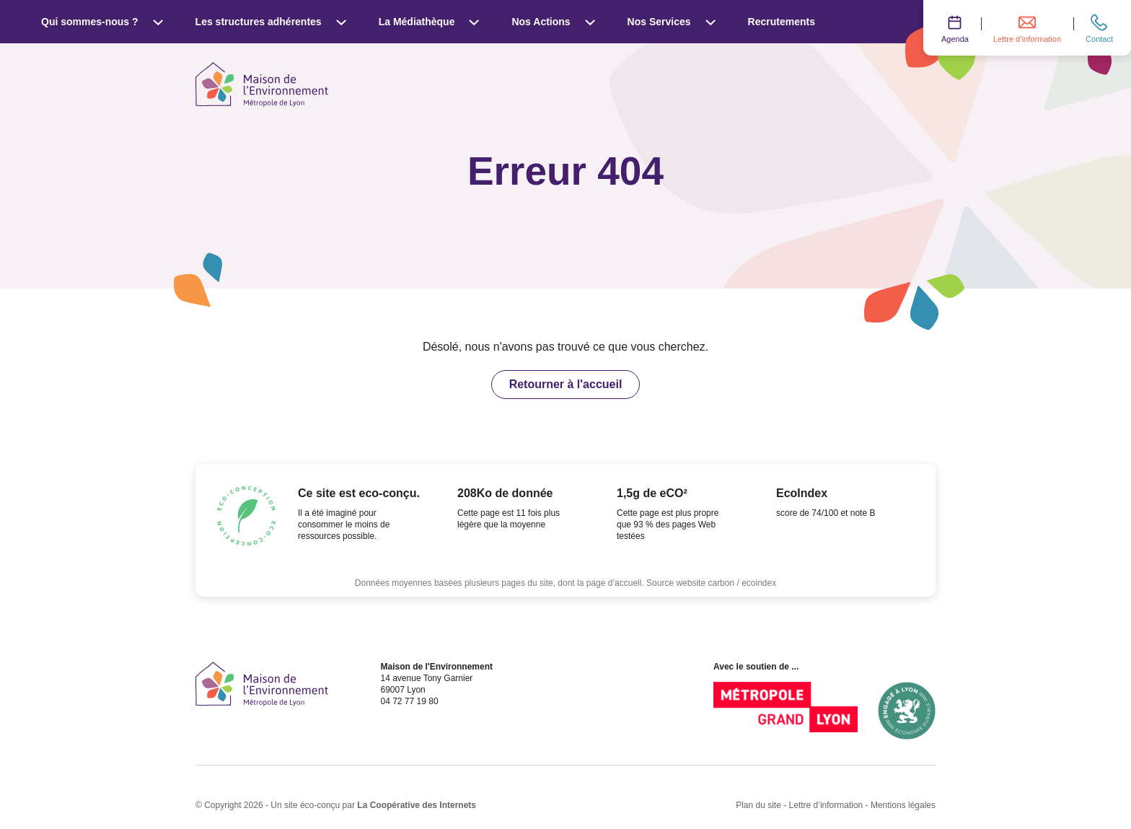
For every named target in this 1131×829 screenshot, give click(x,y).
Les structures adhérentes (271, 21)
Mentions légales (903, 805)
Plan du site (758, 805)
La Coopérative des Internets (416, 805)
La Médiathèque (429, 21)
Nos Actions (553, 21)
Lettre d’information (826, 805)
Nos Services (672, 21)
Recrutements (781, 21)
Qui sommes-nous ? (102, 21)
